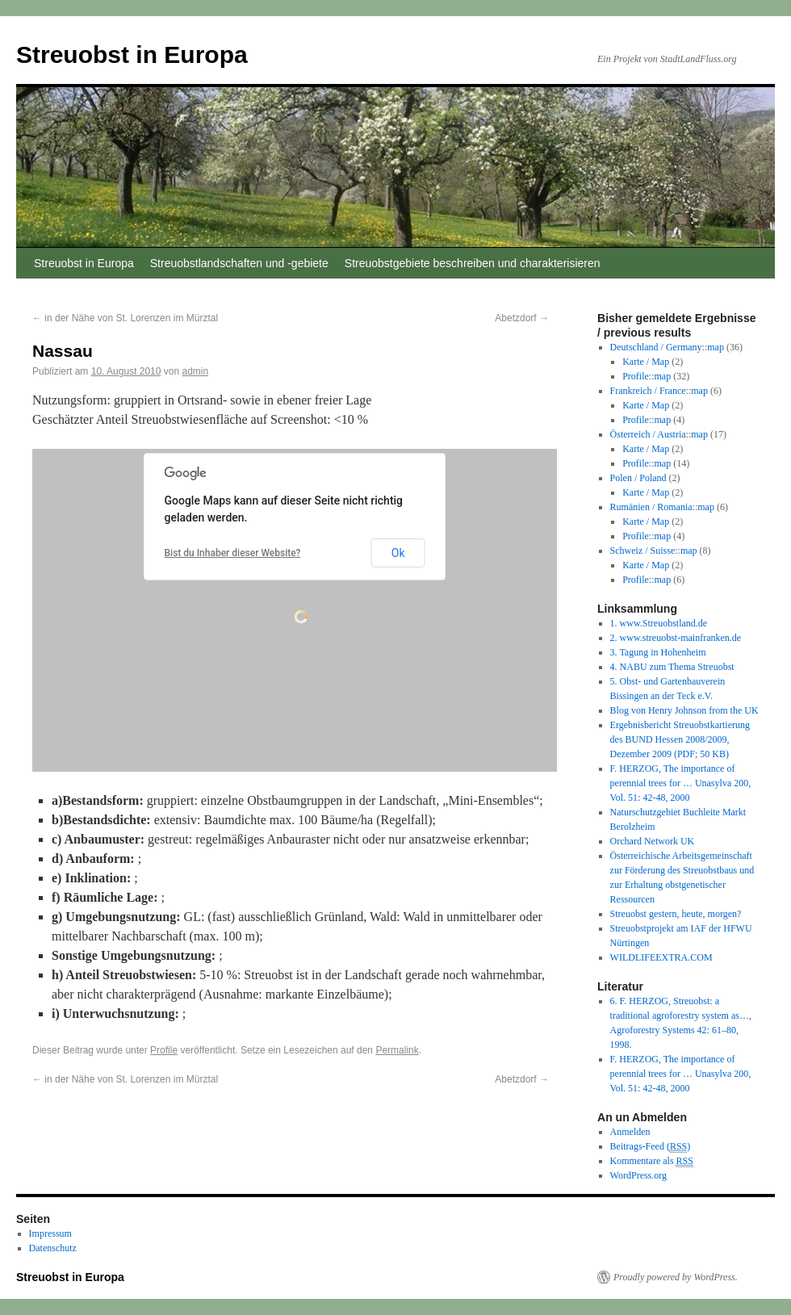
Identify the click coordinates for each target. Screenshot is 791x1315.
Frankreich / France (648, 390)
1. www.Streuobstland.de (659, 623)
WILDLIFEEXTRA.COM (661, 957)
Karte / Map (645, 361)
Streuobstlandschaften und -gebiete (239, 263)
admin (195, 371)
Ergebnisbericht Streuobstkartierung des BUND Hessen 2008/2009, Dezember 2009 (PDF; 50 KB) (680, 739)
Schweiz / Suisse (643, 550)
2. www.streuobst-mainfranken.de (676, 637)
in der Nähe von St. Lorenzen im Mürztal (125, 318)
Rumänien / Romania (651, 507)
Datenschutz (53, 1248)
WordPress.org (638, 1175)
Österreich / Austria (648, 434)
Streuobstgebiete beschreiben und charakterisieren (473, 263)
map (715, 347)
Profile (164, 1050)
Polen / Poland (638, 478)
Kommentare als (651, 1161)
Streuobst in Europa (132, 54)
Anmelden (630, 1131)
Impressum (50, 1233)
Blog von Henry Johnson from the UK (684, 710)
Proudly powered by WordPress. (675, 1277)
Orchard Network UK (652, 841)
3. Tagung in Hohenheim (658, 652)
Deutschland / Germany (656, 347)
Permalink (396, 1050)
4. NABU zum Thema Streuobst (672, 666)
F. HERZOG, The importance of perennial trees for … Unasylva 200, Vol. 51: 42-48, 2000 (680, 783)
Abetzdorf (522, 318)
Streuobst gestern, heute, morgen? (676, 913)
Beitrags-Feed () (650, 1147)
